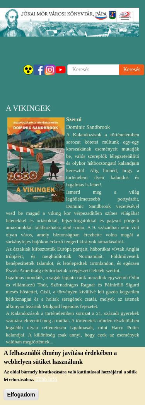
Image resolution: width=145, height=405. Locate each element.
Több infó (46, 383)
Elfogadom (21, 398)
